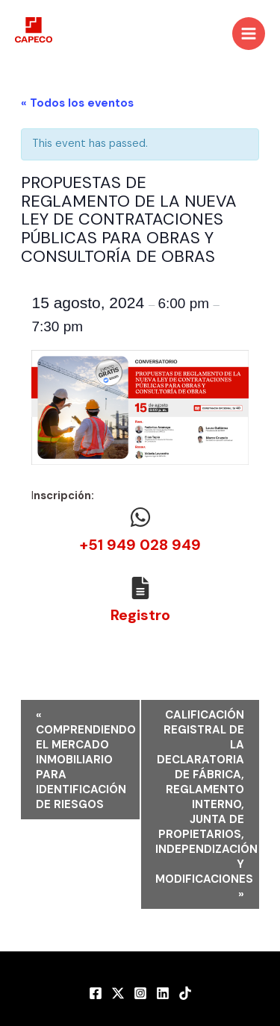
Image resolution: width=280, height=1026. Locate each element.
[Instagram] (140, 993)
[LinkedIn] (162, 993)
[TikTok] (185, 993)
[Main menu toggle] (248, 33)
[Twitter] (118, 993)
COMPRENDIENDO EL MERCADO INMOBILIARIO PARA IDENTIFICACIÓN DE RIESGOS (86, 759)
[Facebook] (95, 993)
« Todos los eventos (77, 103)
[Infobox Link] (139, 534)
